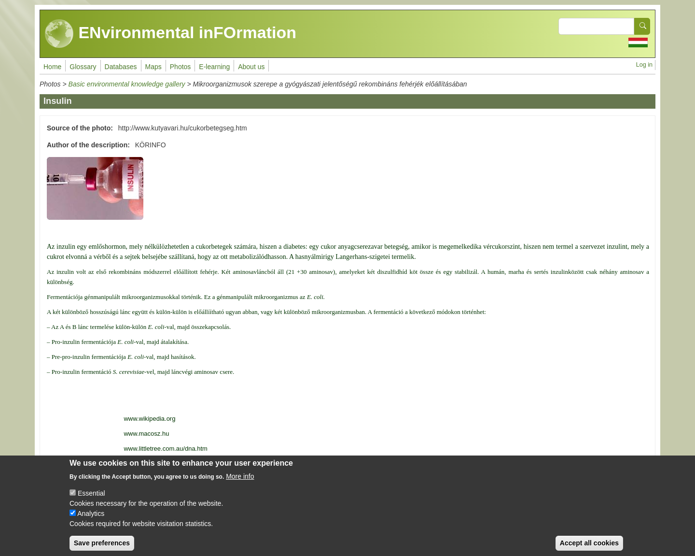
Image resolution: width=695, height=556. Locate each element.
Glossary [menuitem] (83, 67)
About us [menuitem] (251, 67)
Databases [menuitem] (121, 67)
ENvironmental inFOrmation (170, 33)
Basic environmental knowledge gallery (127, 84)
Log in (644, 64)
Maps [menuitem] (153, 67)
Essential (91, 500)
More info (240, 483)
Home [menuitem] (52, 67)
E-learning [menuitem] (214, 67)
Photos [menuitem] (180, 67)
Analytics (90, 521)
